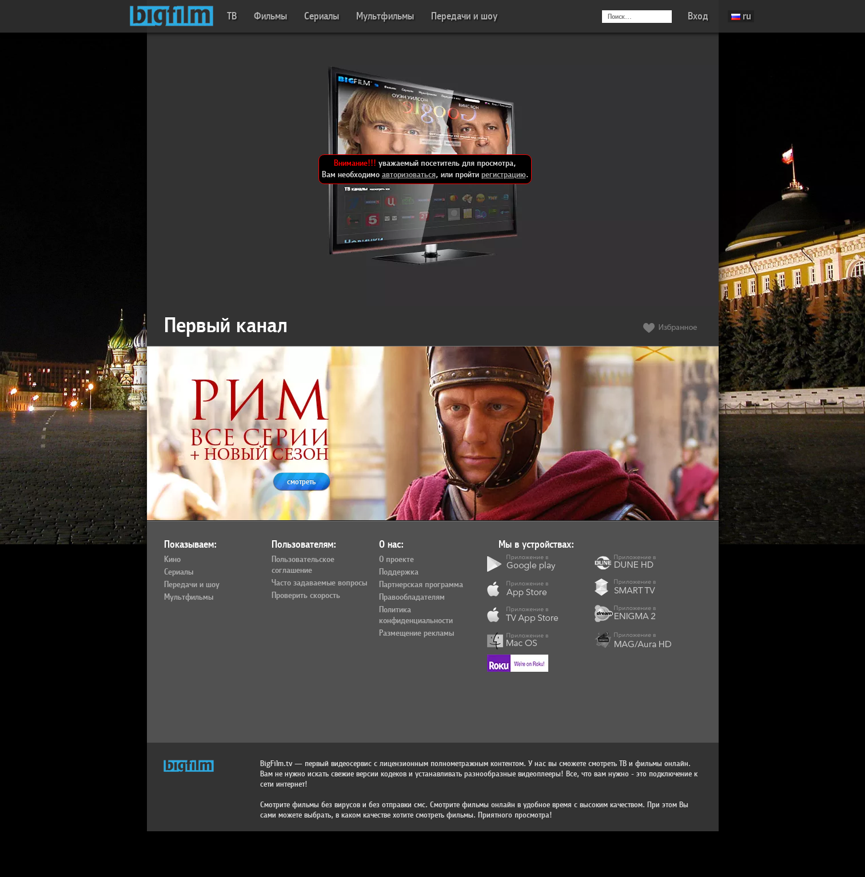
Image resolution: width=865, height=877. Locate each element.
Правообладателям (412, 597)
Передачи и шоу (464, 16)
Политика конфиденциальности (416, 615)
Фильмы (270, 16)
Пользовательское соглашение (303, 565)
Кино (172, 560)
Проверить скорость (306, 596)
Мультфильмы (385, 16)
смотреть (301, 482)
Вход (698, 16)
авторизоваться (409, 174)
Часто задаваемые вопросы (319, 583)
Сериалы (321, 16)
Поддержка (398, 572)
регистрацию (503, 174)
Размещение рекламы (416, 633)
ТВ (232, 16)
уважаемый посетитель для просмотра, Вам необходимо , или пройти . (425, 169)
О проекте (396, 560)
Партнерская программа (421, 585)
